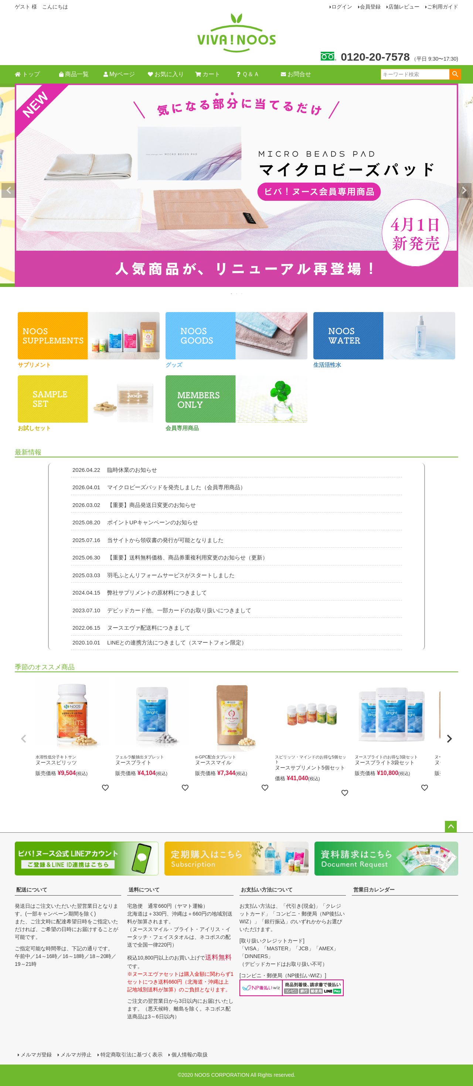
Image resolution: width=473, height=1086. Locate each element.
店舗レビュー (403, 7)
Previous (8, 190)
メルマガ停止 (76, 1055)
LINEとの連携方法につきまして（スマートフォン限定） (159, 642)
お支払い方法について (267, 890)
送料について (144, 890)
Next (464, 190)
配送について (31, 890)
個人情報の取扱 (189, 1055)
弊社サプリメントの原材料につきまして (139, 592)
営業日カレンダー (374, 890)
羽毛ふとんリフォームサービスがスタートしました (153, 575)
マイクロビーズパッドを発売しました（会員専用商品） (158, 487)
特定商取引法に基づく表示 (132, 1055)
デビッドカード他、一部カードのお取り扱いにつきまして (161, 610)
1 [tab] (232, 293)
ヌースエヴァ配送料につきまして (130, 628)
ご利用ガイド (442, 7)
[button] (24, 739)
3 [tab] (242, 293)
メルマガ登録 (36, 1055)
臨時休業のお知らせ (114, 470)
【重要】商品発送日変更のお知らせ (133, 505)
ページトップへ (451, 827)
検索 (455, 74)
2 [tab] (237, 293)
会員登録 (370, 7)
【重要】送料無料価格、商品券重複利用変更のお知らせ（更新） (169, 557)
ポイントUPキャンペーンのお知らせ (134, 522)
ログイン (341, 7)
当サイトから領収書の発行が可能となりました (147, 540)
